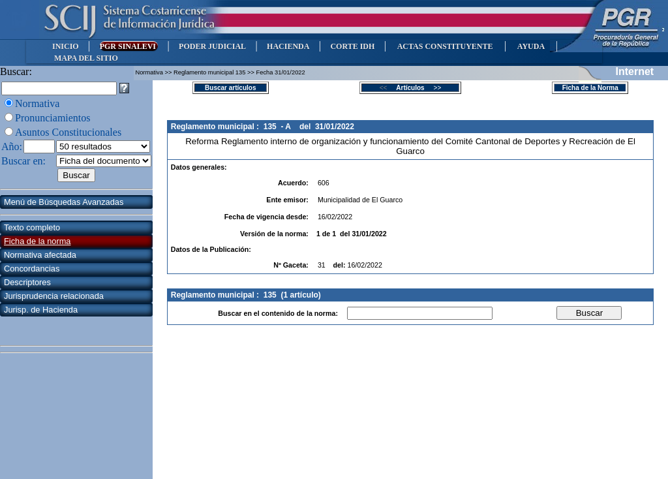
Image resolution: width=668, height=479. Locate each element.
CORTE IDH (352, 46)
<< (387, 87)
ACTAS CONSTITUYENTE (444, 46)
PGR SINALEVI (129, 46)
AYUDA (530, 46)
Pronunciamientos (53, 117)
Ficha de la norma (37, 241)
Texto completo (32, 227)
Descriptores (27, 282)
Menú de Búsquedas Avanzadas (63, 202)
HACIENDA (288, 46)
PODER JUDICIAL (212, 46)
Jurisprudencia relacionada (54, 296)
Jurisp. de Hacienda (41, 310)
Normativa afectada (40, 255)
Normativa (37, 103)
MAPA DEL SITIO (86, 58)
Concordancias (31, 268)
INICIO (65, 46)
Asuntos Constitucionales (68, 132)
